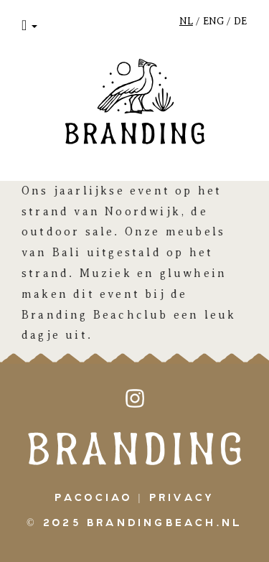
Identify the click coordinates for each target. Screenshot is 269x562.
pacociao (94, 498)
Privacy (181, 498)
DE (240, 21)
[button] (29, 24)
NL (186, 21)
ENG (213, 21)
